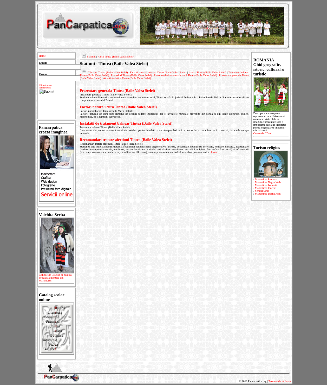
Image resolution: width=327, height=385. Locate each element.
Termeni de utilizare (280, 381)
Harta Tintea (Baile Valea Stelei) (115, 56)
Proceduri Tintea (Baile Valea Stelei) (131, 75)
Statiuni (91, 56)
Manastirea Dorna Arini (268, 193)
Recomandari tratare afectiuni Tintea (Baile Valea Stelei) (185, 75)
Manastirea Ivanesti (266, 185)
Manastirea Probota (266, 179)
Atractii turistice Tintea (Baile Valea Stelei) (127, 78)
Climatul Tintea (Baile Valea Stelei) (108, 72)
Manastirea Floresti (266, 188)
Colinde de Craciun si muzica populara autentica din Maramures (56, 278)
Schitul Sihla (262, 190)
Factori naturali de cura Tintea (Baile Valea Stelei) (158, 72)
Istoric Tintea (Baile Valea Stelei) (207, 72)
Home (42, 55)
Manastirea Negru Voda (268, 182)
